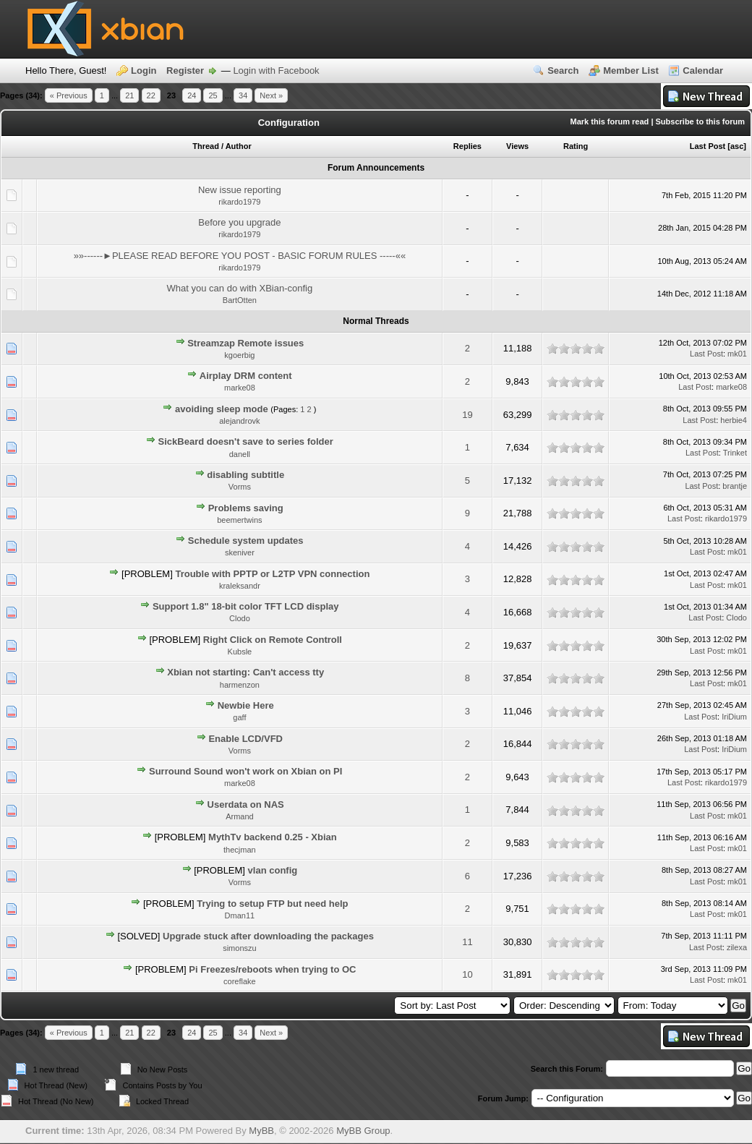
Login (143, 70)
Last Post (708, 146)
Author (239, 146)
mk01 (737, 353)
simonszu (239, 948)
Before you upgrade (239, 222)
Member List (631, 70)
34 (243, 95)
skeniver (240, 552)
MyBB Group (363, 1130)
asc (736, 146)
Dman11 (240, 915)
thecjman (239, 849)
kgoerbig (239, 355)
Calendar (703, 70)
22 (151, 95)
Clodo (239, 618)
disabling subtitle (245, 474)
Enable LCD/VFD (245, 738)
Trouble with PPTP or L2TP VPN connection (272, 573)
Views (517, 146)
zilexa (737, 947)
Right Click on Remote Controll (272, 639)
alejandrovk (239, 421)
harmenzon (240, 684)
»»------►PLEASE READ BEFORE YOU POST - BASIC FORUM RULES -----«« (240, 255)
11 (467, 941)
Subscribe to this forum (700, 121)
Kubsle (240, 651)
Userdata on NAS (246, 804)
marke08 (239, 387)
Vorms (239, 486)
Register (185, 70)
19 (467, 414)
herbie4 (733, 420)
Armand (240, 816)
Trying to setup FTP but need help (272, 903)
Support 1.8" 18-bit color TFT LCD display (246, 606)
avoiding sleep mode (221, 409)
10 (467, 974)
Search (562, 70)
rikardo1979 (239, 201)
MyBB (261, 1130)
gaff (239, 717)
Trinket (735, 452)
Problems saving (245, 508)
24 (191, 95)
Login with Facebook (276, 70)
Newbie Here (246, 705)
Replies (467, 146)
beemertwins (239, 520)
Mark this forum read (610, 121)
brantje (734, 486)
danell (239, 454)
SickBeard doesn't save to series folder (245, 441)
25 (212, 95)
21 (129, 95)
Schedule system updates (246, 540)
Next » (271, 95)
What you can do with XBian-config (240, 288)
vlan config (273, 870)
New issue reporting (239, 189)
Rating (575, 146)
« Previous (68, 95)
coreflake (239, 981)
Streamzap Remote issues (245, 343)
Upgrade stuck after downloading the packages (268, 936)
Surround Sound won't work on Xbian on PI (245, 771)
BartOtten (240, 300)
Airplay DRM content (246, 375)
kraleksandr (239, 585)
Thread (205, 146)
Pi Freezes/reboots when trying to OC (272, 969)
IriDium (734, 716)
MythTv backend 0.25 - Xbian (272, 837)
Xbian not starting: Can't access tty (245, 672)
